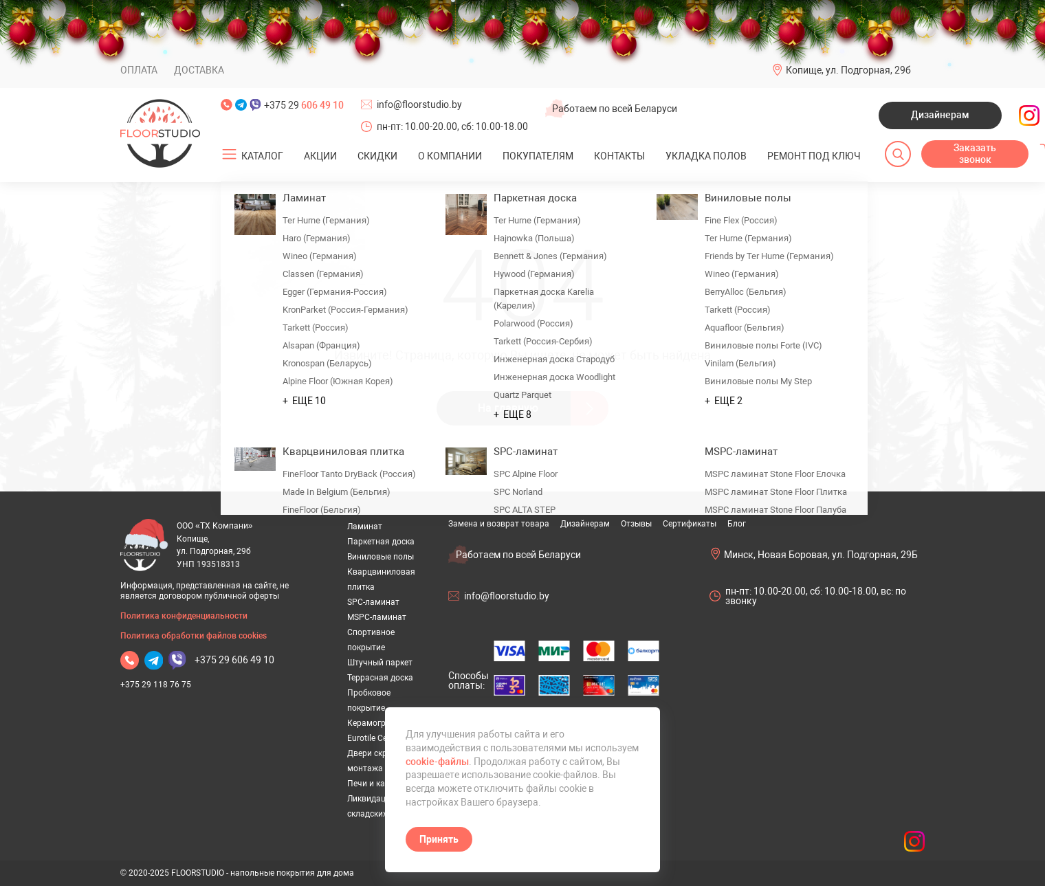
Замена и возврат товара (498, 524)
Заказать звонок (975, 154)
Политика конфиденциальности (184, 616)
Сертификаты (689, 524)
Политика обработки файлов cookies (193, 636)
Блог (736, 524)
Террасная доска (380, 678)
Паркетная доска (381, 541)
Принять (439, 839)
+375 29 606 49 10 (234, 659)
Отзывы (636, 524)
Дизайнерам (940, 114)
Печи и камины (377, 783)
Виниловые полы (380, 557)
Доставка (199, 70)
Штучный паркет (379, 662)
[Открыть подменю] (229, 154)
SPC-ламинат (373, 602)
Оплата (138, 70)
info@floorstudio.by (419, 104)
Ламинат (364, 526)
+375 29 (304, 105)
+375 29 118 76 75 (155, 684)
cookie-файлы (437, 761)
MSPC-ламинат (376, 617)
